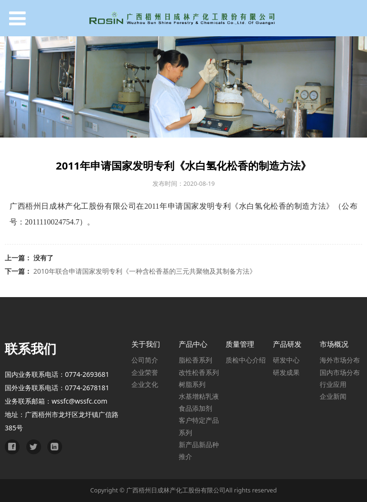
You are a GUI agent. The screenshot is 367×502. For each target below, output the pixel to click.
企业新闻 (333, 396)
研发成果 (286, 372)
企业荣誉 (144, 372)
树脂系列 (192, 384)
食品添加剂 (195, 408)
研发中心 (286, 359)
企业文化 (144, 384)
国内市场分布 (340, 372)
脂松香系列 (195, 359)
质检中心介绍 (246, 359)
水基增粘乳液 (199, 396)
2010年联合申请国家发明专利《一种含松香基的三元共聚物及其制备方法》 (144, 271)
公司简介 (144, 359)
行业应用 (333, 384)
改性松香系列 (199, 372)
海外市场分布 (340, 359)
